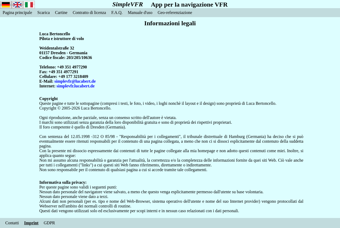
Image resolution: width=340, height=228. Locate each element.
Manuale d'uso (140, 12)
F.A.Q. (117, 12)
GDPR (49, 223)
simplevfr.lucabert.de (75, 86)
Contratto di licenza (89, 12)
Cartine (61, 12)
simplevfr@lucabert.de (75, 81)
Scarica (43, 12)
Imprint (31, 223)
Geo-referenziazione (175, 12)
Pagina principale (17, 12)
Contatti (12, 223)
